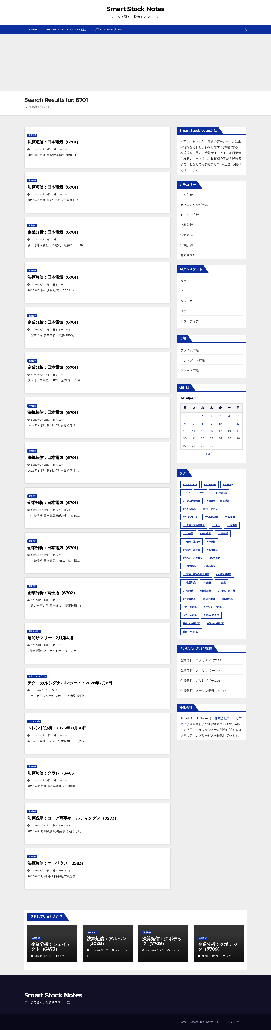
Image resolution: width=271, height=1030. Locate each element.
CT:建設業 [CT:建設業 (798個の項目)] (223, 533)
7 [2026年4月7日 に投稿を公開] (194, 423)
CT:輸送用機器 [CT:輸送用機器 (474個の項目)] (223, 574)
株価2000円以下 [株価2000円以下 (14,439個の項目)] (215, 623)
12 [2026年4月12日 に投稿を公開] (238, 423)
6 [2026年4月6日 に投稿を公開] (185, 423)
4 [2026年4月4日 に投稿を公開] (229, 416)
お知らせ (186, 194)
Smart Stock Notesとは (66, 29)
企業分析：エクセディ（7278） (202, 660)
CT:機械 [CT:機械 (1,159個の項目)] (211, 541)
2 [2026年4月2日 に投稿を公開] (211, 416)
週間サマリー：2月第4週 (50, 637)
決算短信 (32, 135)
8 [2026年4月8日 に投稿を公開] (203, 423)
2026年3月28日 (40, 600)
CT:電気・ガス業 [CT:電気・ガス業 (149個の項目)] (226, 590)
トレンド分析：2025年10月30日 (57, 728)
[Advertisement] (135, 63)
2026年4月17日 (44, 956)
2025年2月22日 (40, 419)
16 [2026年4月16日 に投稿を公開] (211, 431)
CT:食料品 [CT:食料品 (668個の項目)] (227, 599)
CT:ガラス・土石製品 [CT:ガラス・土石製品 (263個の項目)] (218, 500)
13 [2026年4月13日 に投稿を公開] (184, 431)
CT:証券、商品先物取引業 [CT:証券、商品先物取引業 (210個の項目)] (196, 574)
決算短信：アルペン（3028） (106, 941)
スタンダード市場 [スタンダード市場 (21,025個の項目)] (212, 607)
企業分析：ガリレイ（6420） (201, 680)
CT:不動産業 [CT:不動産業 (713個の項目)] (211, 517)
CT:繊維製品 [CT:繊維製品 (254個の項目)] (209, 566)
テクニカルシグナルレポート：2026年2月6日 (69, 683)
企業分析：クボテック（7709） (218, 947)
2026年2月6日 (40, 690)
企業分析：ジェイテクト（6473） (51, 947)
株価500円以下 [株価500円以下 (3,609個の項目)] (211, 615)
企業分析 (32, 225)
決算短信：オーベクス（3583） (56, 863)
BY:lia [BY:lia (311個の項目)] (186, 492)
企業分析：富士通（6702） (52, 592)
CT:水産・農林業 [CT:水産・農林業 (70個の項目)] (191, 550)
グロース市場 (189, 370)
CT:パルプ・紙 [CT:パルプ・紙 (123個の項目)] (190, 517)
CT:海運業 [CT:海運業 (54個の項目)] (212, 550)
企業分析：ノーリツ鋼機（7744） (203, 690)
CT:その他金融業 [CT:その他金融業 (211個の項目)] (191, 500)
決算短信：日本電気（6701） (53, 142)
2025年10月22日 (41, 780)
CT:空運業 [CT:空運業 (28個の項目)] (214, 558)
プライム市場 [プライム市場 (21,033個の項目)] (190, 615)
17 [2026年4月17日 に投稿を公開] (220, 431)
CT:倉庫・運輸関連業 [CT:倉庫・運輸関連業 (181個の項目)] (194, 525)
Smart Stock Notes (135, 9)
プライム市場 (189, 350)
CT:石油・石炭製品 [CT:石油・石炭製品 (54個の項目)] (192, 558)
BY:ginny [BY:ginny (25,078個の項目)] (228, 484)
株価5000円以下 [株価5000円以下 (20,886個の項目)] (191, 631)
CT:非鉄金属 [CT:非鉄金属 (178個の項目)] (209, 599)
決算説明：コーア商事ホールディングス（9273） (72, 818)
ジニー (59, 239)
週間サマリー (34, 631)
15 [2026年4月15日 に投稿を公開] (202, 431)
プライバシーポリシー (108, 29)
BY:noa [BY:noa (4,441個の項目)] (201, 492)
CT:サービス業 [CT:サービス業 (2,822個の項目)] (210, 509)
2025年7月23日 (40, 284)
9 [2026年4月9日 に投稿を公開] (211, 423)
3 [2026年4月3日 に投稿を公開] (220, 416)
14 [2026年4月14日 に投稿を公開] (193, 431)
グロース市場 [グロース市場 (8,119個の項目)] (190, 607)
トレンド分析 (34, 721)
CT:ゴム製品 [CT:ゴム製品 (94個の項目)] (189, 509)
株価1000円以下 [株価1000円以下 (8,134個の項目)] (191, 623)
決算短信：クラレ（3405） (52, 773)
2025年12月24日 (41, 149)
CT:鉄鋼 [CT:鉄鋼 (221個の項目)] (207, 582)
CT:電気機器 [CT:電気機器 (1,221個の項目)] (189, 599)
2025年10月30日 (41, 735)
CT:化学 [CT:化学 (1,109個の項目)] (216, 525)
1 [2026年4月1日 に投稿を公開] (202, 416)
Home (33, 29)
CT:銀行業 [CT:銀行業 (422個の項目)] (188, 590)
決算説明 (32, 811)
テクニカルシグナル (37, 676)
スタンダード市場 (192, 360)
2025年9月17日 (40, 825)
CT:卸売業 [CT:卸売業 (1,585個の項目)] (188, 533)
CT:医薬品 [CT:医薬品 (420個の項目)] (232, 525)
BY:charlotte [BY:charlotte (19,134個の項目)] (190, 484)
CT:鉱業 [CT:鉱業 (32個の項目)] (222, 582)
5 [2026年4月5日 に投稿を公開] (238, 416)
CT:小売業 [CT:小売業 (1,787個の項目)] (205, 533)
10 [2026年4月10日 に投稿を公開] (220, 423)
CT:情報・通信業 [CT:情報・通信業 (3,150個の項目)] (191, 541)
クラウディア (189, 321)
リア (183, 311)
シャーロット (63, 149)
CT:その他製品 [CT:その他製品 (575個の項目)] (219, 492)
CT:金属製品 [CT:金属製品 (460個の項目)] (189, 582)
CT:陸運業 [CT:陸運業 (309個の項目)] (205, 590)
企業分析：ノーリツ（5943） (201, 670)
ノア (183, 291)
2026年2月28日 (40, 645)
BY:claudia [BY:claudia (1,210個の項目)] (210, 484)
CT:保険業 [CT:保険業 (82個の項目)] (229, 517)
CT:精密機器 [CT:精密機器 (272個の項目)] (189, 566)
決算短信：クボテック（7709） (162, 941)
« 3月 (209, 454)
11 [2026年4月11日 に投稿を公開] (229, 423)
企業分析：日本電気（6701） (53, 232)
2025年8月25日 (40, 870)
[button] (245, 29)
